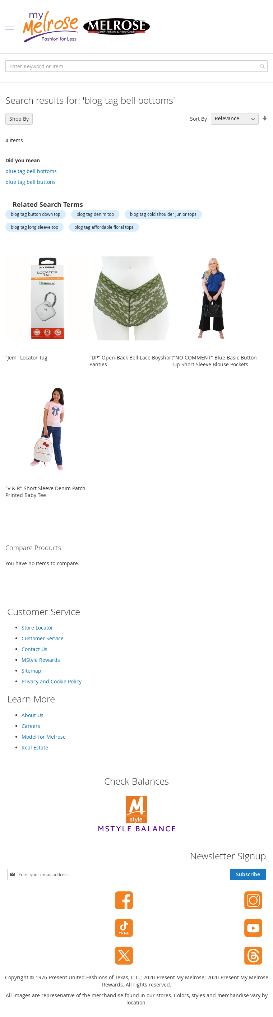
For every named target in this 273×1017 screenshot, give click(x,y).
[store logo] (86, 27)
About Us (32, 715)
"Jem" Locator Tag (26, 357)
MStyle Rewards (41, 659)
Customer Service (43, 638)
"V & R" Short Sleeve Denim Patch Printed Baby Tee (45, 491)
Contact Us (34, 649)
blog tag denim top (95, 214)
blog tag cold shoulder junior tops (163, 214)
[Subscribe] (248, 874)
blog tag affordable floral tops (104, 227)
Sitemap (31, 670)
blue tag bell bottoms (31, 171)
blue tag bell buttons (30, 181)
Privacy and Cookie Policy (52, 681)
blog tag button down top (35, 214)
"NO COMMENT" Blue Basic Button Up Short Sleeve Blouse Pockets (215, 361)
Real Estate (35, 747)
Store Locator (37, 627)
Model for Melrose (44, 736)
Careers (31, 726)
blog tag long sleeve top (34, 227)
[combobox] (136, 66)
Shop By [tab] (19, 118)
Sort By (198, 118)
